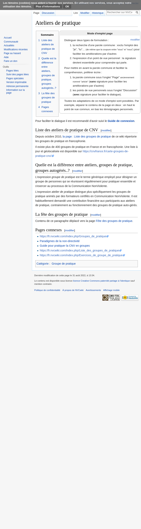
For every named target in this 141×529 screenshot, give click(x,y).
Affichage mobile (111, 290)
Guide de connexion (121, 121)
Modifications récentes (16, 49)
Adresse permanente (17, 86)
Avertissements (93, 290)
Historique (98, 12)
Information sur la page (15, 91)
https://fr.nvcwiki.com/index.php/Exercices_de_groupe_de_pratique (81, 255)
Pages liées (12, 70)
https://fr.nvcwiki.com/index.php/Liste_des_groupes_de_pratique (79, 250)
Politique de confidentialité (47, 290)
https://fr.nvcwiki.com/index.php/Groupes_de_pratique (73, 236)
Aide (6, 57)
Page (36, 12)
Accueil (8, 37)
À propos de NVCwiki (73, 290)
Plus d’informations (48, 6)
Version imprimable (16, 82)
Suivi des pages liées (17, 74)
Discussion (48, 12)
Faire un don (10, 61)
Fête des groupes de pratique (114, 220)
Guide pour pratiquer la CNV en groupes (65, 245)
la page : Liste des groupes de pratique (87, 136)
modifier (135, 39)
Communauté (11, 41)
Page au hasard (12, 53)
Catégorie (42, 263)
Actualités (9, 45)
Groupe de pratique (64, 263)
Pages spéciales (15, 78)
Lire (76, 12)
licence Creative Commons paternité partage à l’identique (101, 281)
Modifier (85, 12)
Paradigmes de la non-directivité (60, 241)
